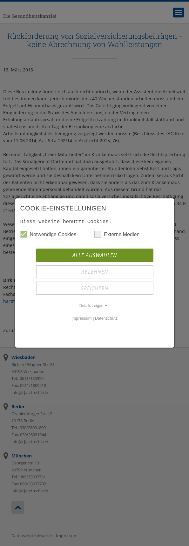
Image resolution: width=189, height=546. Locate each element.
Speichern (94, 288)
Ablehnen (94, 271)
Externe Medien (116, 234)
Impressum (81, 318)
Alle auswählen (94, 255)
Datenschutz (106, 318)
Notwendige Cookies (48, 234)
